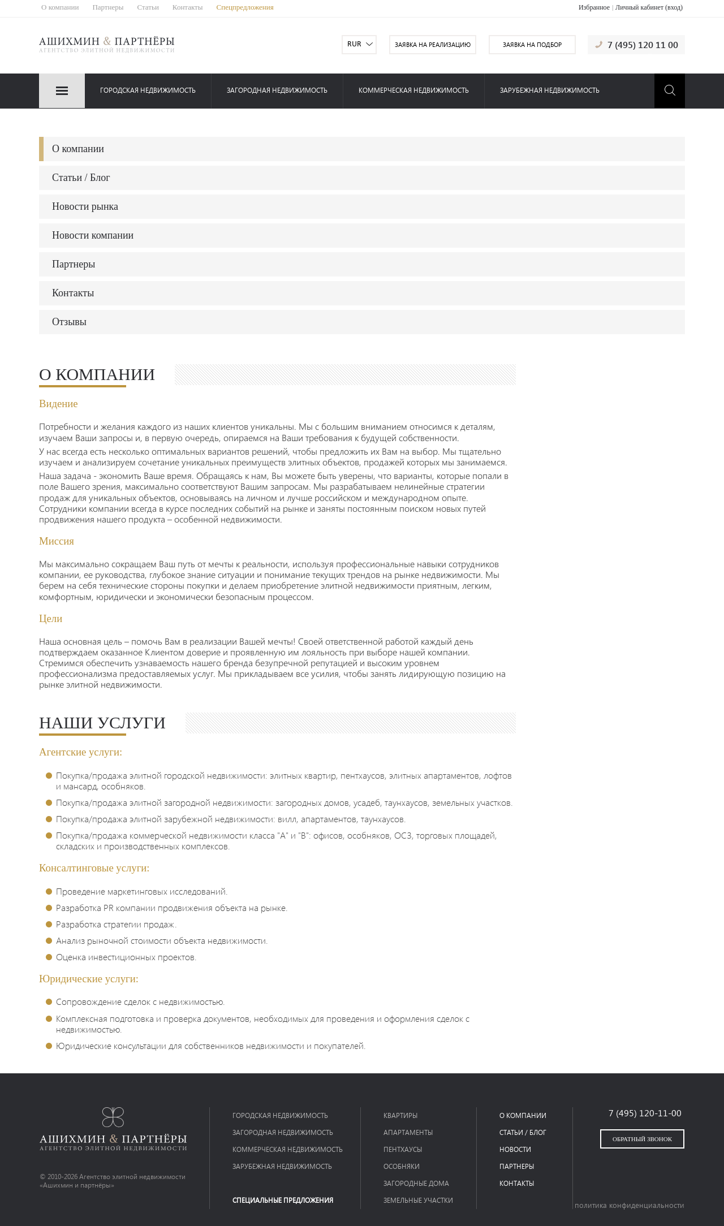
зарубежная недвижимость (550, 90)
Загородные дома (416, 1183)
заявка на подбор (532, 44)
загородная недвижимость (277, 90)
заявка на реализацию (433, 44)
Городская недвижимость (148, 90)
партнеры (516, 1166)
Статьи (148, 7)
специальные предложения (282, 1200)
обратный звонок (642, 1139)
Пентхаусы (402, 1149)
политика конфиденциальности (629, 1205)
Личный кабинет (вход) (649, 7)
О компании (60, 7)
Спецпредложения (245, 7)
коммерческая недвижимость (414, 90)
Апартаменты (408, 1132)
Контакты (188, 7)
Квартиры (400, 1115)
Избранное (594, 7)
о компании (522, 1115)
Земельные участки (418, 1200)
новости (515, 1149)
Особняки (401, 1166)
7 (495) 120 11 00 (642, 44)
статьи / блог (522, 1132)
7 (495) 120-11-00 (645, 1113)
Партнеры (107, 7)
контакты (516, 1183)
